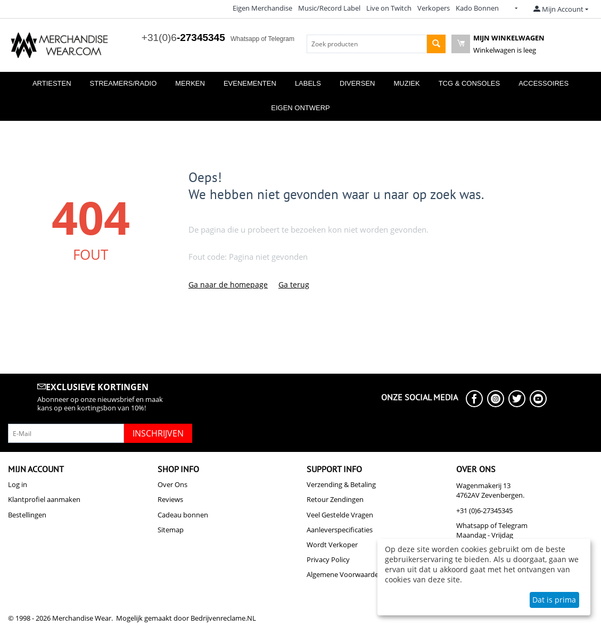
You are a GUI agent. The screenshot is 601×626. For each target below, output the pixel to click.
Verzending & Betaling (341, 484)
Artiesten (51, 83)
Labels (308, 83)
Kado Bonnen (477, 8)
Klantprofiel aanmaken (44, 499)
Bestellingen (27, 515)
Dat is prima (554, 600)
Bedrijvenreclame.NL (223, 618)
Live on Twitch (388, 8)
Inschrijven (158, 433)
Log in (17, 484)
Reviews (170, 499)
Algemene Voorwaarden (345, 574)
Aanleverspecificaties (340, 529)
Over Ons (172, 484)
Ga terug (293, 284)
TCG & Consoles (469, 83)
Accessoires (543, 83)
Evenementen (250, 83)
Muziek (407, 83)
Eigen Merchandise (262, 8)
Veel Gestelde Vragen (340, 515)
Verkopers (433, 8)
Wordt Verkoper (332, 544)
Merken (190, 83)
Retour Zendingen (335, 499)
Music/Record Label (329, 8)
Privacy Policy (328, 559)
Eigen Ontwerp (300, 108)
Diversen (357, 83)
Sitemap (171, 529)
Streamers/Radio (123, 83)
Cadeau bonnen (183, 515)
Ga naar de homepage (228, 284)
